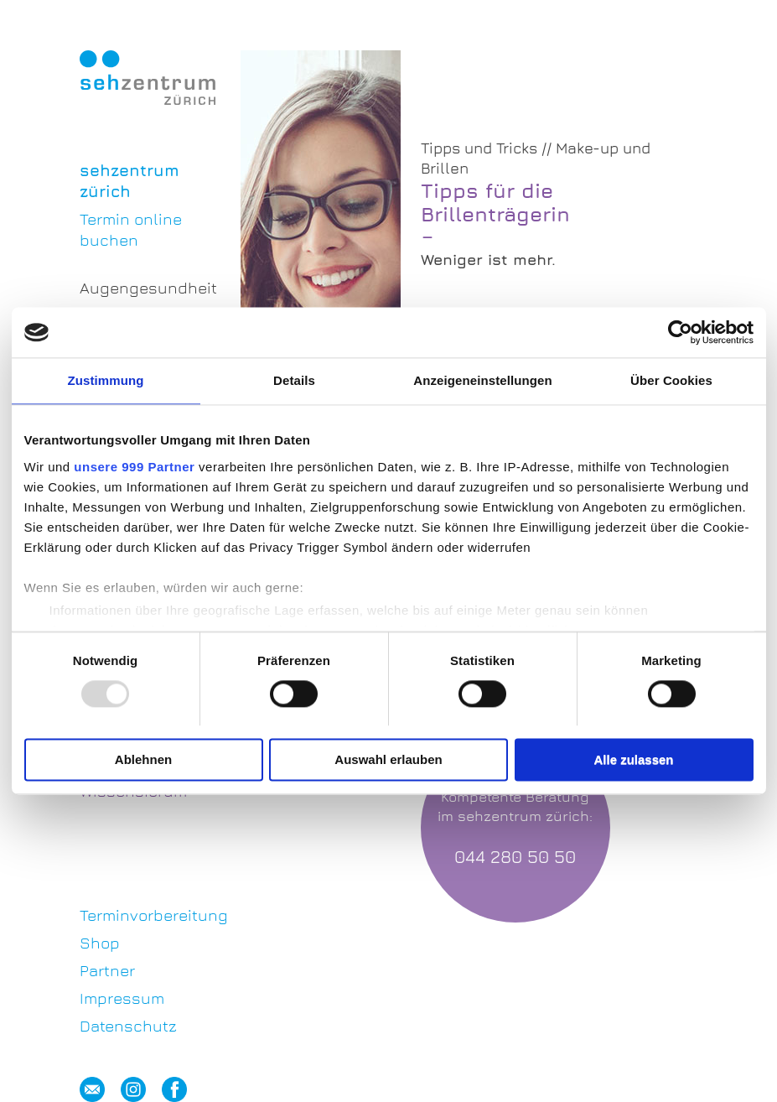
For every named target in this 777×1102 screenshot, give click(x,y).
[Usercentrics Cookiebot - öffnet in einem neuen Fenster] (680, 332)
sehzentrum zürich (129, 180)
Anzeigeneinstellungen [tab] (482, 380)
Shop (100, 942)
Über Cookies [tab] (671, 380)
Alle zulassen (633, 760)
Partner (107, 970)
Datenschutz (128, 1025)
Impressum (122, 998)
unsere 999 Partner (134, 467)
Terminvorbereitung (147, 915)
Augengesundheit (147, 287)
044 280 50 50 (515, 856)
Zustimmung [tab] (106, 380)
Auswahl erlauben (388, 760)
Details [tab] (294, 380)
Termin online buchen (131, 229)
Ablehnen (143, 760)
